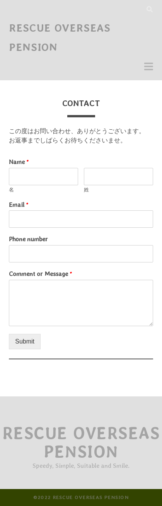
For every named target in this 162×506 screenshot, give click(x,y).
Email (19, 204)
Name (19, 162)
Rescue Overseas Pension (81, 443)
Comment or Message (40, 274)
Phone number (28, 239)
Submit (24, 341)
